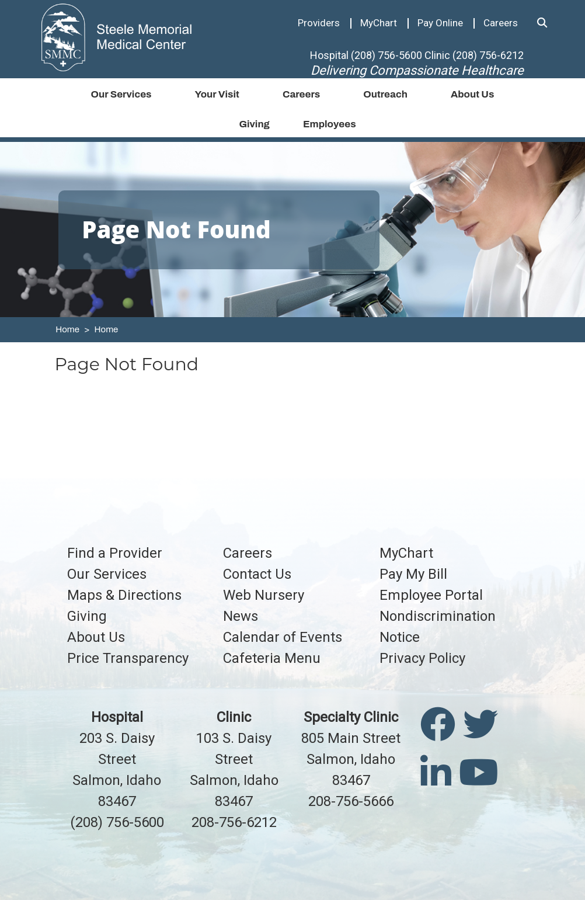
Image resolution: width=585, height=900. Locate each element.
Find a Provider (114, 553)
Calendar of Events (282, 637)
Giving (254, 124)
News (240, 616)
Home (67, 329)
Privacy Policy (422, 658)
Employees (329, 124)
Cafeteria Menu (272, 658)
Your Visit (217, 94)
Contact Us (257, 574)
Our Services (120, 94)
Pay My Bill (413, 574)
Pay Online (440, 23)
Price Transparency (128, 658)
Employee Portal (431, 595)
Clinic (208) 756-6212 (474, 55)
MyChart (378, 23)
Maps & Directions (124, 595)
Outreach (385, 94)
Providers (319, 23)
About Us (473, 94)
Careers (500, 23)
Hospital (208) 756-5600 (366, 55)
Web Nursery (263, 595)
